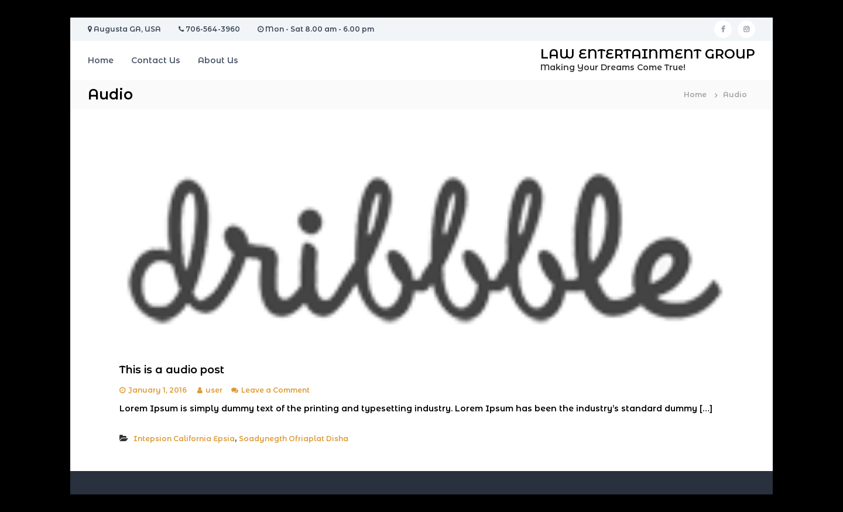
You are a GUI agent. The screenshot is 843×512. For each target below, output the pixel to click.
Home (101, 60)
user (213, 390)
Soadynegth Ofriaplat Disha (293, 438)
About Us (218, 60)
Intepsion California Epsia (184, 438)
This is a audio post (171, 369)
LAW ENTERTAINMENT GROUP (647, 54)
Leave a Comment (275, 390)
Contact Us (155, 60)
